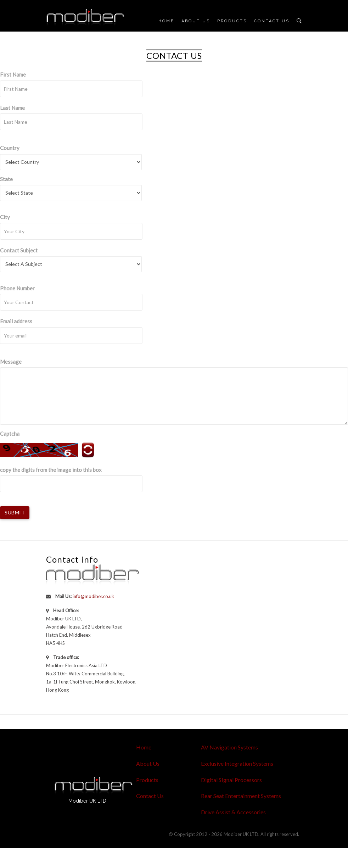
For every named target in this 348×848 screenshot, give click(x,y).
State (6, 179)
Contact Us (272, 21)
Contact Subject (19, 250)
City (5, 217)
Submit (15, 512)
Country (9, 148)
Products (232, 21)
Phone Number (17, 288)
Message (11, 361)
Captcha (9, 433)
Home (166, 21)
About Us (195, 21)
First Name (13, 74)
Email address (16, 321)
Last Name (12, 108)
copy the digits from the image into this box (51, 470)
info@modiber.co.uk (93, 596)
